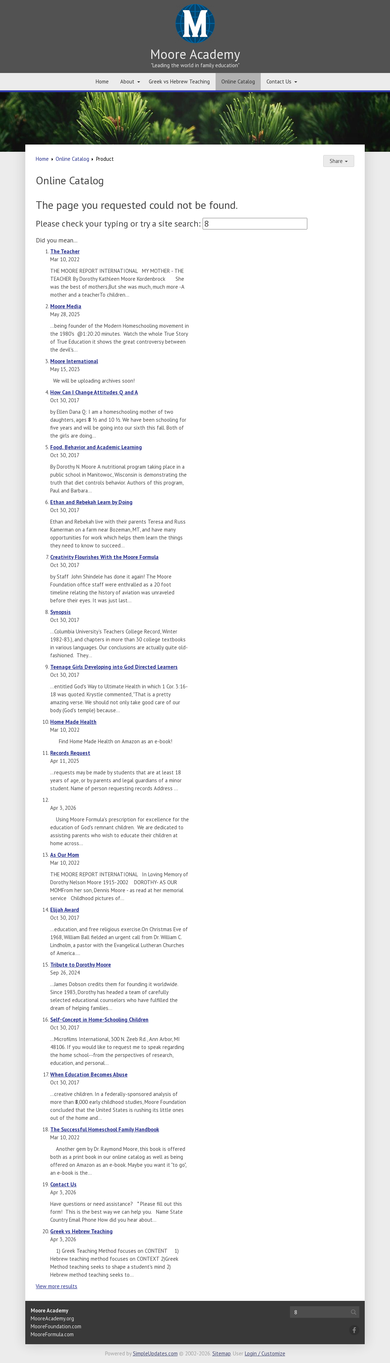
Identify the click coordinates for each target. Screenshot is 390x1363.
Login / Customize (265, 1353)
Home (102, 81)
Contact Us (278, 81)
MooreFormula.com (52, 1334)
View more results (56, 1286)
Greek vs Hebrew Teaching (179, 81)
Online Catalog (238, 81)
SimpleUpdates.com (155, 1353)
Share (339, 161)
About (127, 81)
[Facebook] (354, 1330)
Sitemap (221, 1353)
